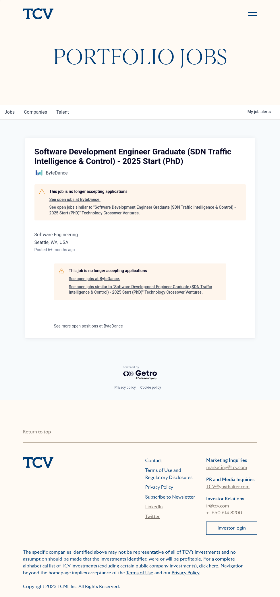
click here (208, 566)
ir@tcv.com (217, 506)
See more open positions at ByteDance (88, 326)
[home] (79, 14)
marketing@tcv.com (226, 467)
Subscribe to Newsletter (170, 497)
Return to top (37, 432)
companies (35, 112)
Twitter (152, 516)
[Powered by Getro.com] (140, 373)
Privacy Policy (159, 487)
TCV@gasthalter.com (228, 487)
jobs (10, 112)
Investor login (232, 528)
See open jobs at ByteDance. (75, 199)
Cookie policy (150, 387)
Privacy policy (125, 387)
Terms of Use (139, 573)
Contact (153, 461)
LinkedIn (154, 507)
